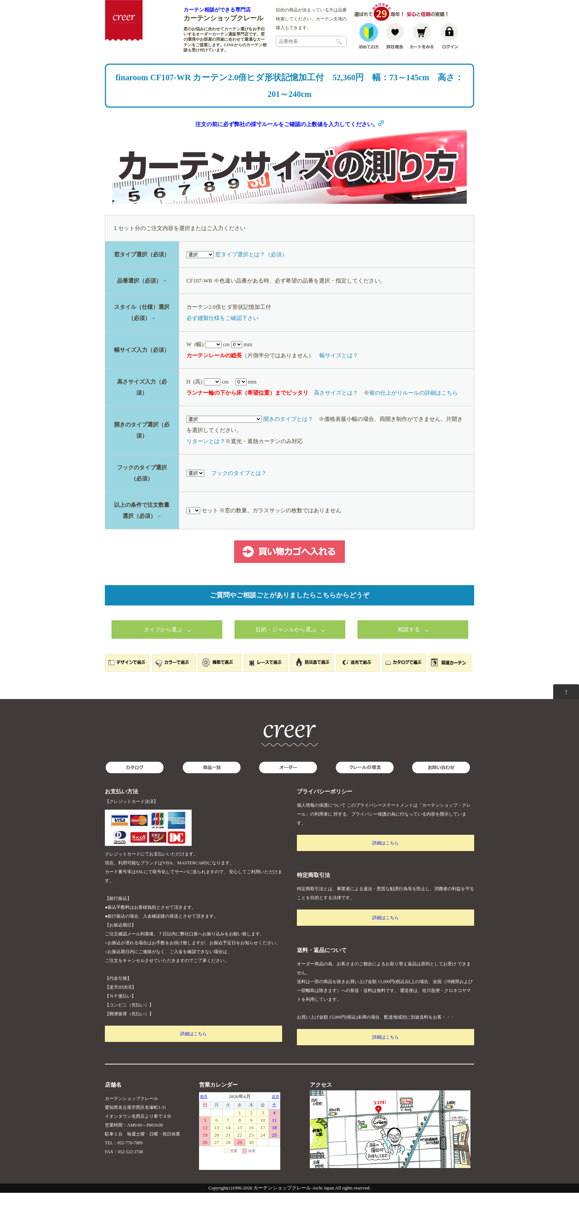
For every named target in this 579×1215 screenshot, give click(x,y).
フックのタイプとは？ (239, 495)
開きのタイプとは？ (288, 441)
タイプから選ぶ (163, 652)
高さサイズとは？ (336, 415)
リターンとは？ (205, 463)
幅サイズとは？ (338, 378)
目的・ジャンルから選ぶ (286, 652)
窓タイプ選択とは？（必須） (251, 277)
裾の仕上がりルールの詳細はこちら (413, 415)
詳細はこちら (193, 1056)
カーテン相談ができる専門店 (217, 10)
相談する (409, 652)
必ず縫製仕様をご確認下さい (222, 340)
